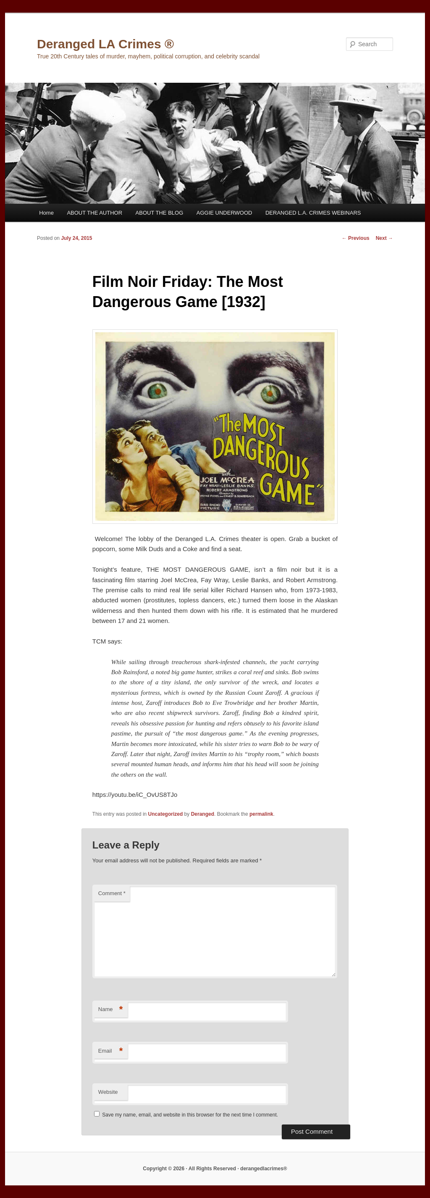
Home (46, 213)
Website (108, 1092)
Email (110, 1051)
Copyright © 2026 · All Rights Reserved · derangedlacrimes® (215, 1169)
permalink (261, 814)
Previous (356, 238)
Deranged (202, 814)
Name (110, 1010)
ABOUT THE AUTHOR (94, 213)
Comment (112, 893)
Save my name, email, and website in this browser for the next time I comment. (190, 1115)
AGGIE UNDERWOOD (224, 213)
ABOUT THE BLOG (160, 213)
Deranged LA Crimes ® (105, 44)
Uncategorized (165, 814)
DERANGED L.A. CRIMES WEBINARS (313, 213)
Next (384, 238)
